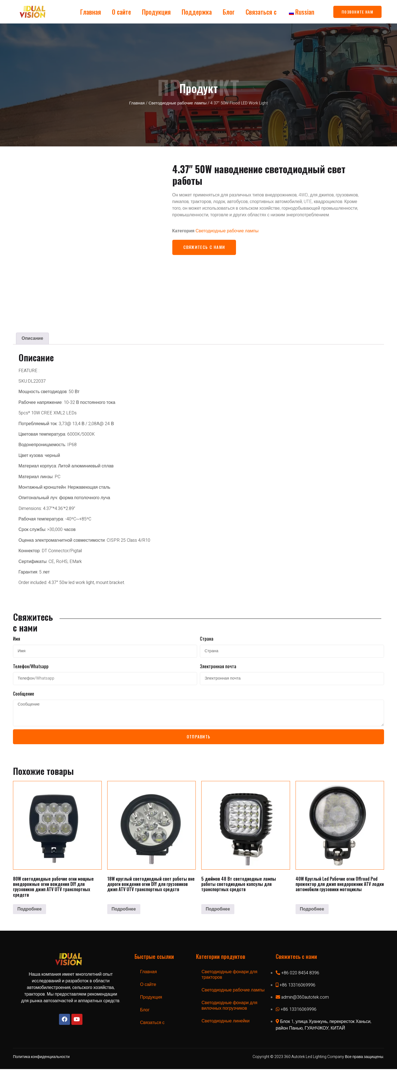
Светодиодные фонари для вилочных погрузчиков (229, 1007)
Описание (32, 338)
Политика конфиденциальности (41, 1059)
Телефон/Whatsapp (31, 665)
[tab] (32, 338)
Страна (206, 638)
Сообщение (23, 693)
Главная (90, 12)
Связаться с (261, 12)
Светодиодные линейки (226, 1023)
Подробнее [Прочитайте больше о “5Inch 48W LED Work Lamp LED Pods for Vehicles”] (218, 911)
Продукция (156, 12)
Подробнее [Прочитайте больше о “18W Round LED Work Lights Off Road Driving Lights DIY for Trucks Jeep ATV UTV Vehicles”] (124, 911)
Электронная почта (218, 665)
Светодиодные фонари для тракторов (229, 976)
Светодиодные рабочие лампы (178, 103)
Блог (229, 12)
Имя (16, 638)
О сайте (121, 12)
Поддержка (197, 12)
